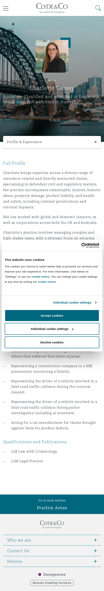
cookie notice (41, 276)
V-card (54, 120)
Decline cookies (51, 342)
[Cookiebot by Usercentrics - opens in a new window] (81, 245)
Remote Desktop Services (52, 583)
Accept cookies (52, 315)
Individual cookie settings (72, 302)
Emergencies (54, 574)
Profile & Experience (24, 142)
